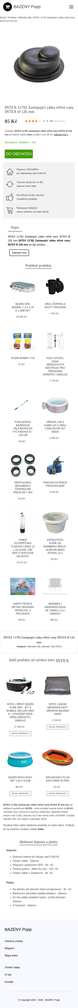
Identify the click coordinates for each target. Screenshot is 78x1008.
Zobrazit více (19, 252)
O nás (8, 974)
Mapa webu (11, 955)
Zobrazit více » (61, 134)
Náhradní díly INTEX (51, 646)
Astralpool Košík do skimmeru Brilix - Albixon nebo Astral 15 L (55, 546)
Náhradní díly (24, 17)
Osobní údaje (12, 967)
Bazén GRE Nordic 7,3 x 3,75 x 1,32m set (23, 307)
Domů (3, 17)
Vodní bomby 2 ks (23, 358)
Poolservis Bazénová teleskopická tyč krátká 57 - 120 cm (22, 428)
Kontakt (9, 982)
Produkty (12, 17)
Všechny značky (14, 941)
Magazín (9, 948)
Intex (29, 134)
